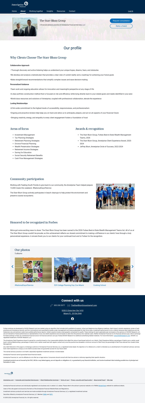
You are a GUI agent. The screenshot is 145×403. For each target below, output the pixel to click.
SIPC (51, 394)
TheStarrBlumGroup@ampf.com (84, 305)
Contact (72, 11)
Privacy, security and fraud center (81, 380)
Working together (36, 11)
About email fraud (99, 380)
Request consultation (121, 21)
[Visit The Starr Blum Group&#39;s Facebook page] (72, 318)
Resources (61, 11)
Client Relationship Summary (49, 380)
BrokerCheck (102, 385)
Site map (110, 380)
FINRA (45, 394)
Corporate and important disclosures (27, 380)
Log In (130, 11)
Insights (50, 11)
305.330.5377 (59, 305)
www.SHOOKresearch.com (122, 336)
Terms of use (64, 380)
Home (14, 11)
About (23, 11)
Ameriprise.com (8, 380)
